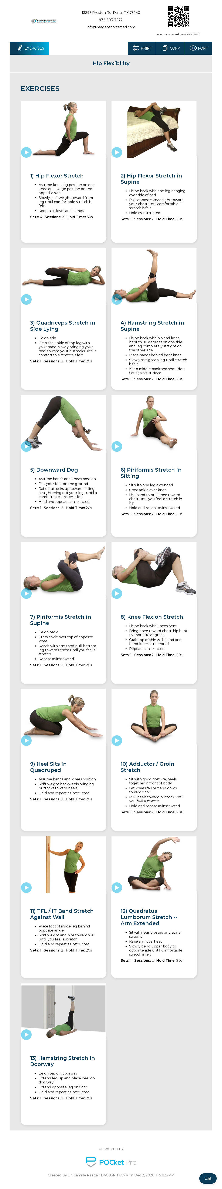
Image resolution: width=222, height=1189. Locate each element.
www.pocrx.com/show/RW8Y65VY (178, 34)
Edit (208, 1178)
